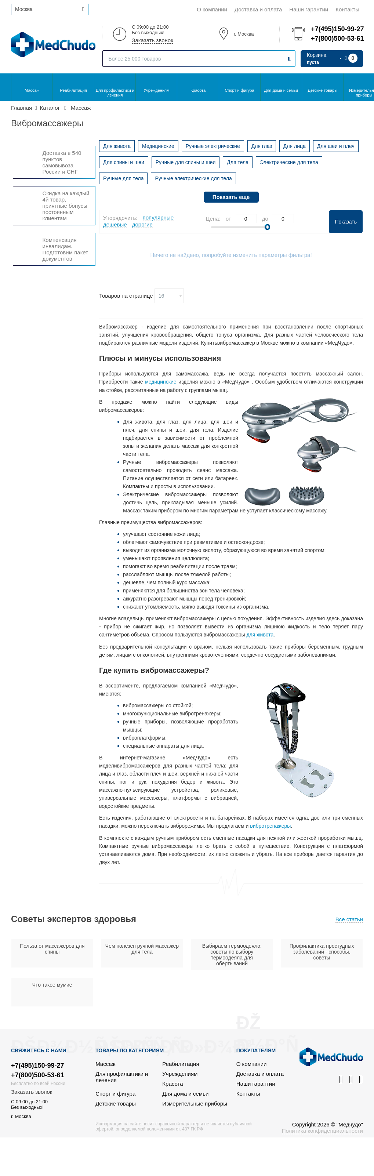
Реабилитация (73, 90)
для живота (259, 635)
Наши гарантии (308, 9)
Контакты (347, 9)
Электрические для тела (289, 162)
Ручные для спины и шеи (186, 162)
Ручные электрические (213, 146)
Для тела (237, 162)
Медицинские (158, 146)
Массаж (32, 90)
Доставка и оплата (258, 9)
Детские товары (322, 90)
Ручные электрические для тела (193, 178)
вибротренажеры (270, 826)
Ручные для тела (123, 178)
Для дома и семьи (281, 90)
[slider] (267, 227)
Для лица (294, 146)
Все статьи (349, 919)
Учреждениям (156, 90)
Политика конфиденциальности (322, 1131)
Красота (198, 90)
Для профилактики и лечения (115, 92)
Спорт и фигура (239, 90)
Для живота (117, 146)
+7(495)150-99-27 (337, 29)
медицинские (160, 382)
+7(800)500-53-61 (337, 38)
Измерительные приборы (194, 1103)
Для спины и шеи (123, 162)
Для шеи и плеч (336, 146)
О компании (212, 9)
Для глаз (261, 146)
